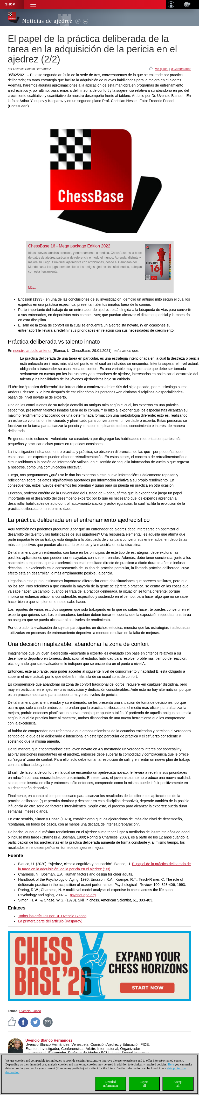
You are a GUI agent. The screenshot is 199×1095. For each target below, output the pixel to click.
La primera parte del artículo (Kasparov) (50, 921)
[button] (33, 4)
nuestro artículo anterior (32, 351)
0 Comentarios (181, 69)
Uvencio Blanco (30, 1011)
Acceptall (178, 1083)
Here (171, 1064)
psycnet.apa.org (83, 895)
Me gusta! (161, 69)
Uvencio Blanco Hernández (48, 1040)
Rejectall (144, 1083)
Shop (10, 4)
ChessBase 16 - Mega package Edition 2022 (69, 246)
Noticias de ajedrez (47, 21)
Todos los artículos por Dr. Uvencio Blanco (52, 916)
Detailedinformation (110, 1083)
